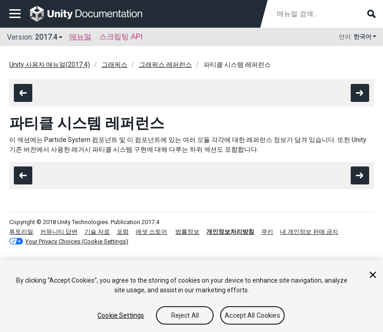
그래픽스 (114, 64)
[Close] (372, 275)
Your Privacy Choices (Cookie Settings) (76, 241)
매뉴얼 (80, 37)
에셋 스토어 (151, 231)
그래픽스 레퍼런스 (165, 64)
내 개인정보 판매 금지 (309, 231)
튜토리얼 (21, 231)
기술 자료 (97, 231)
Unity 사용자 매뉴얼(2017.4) (49, 64)
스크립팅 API (121, 37)
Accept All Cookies (252, 315)
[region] (191, 296)
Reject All (185, 315)
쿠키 (267, 231)
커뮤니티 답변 (59, 231)
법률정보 (187, 231)
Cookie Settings (120, 315)
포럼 (123, 231)
